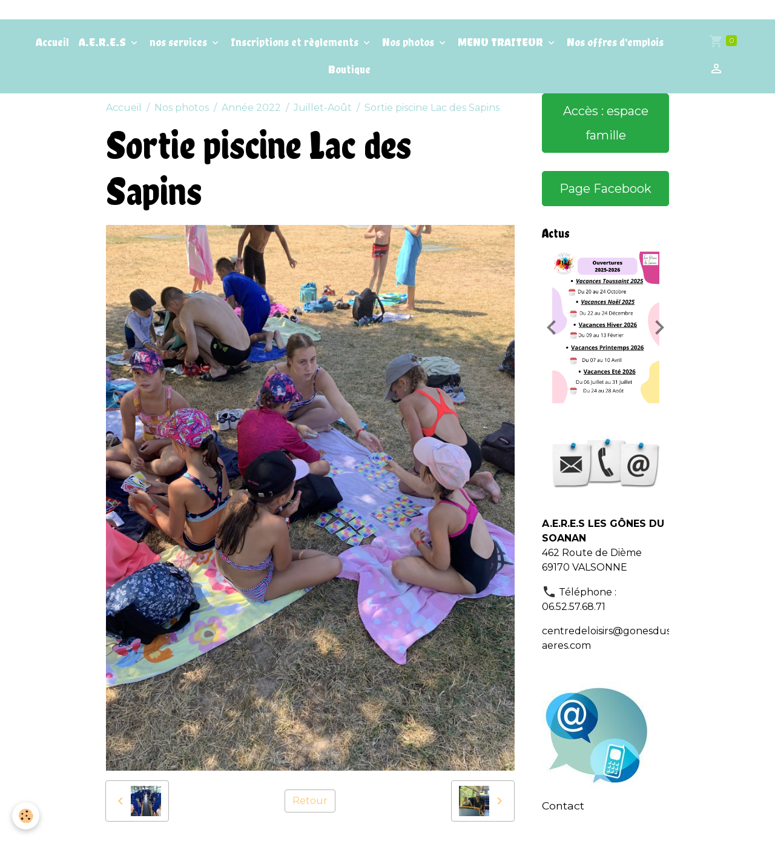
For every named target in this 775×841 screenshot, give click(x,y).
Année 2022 (251, 107)
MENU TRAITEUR (502, 42)
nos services (179, 42)
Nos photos (409, 42)
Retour (310, 800)
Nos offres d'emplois (615, 42)
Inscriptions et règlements (296, 42)
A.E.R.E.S (103, 42)
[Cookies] (25, 815)
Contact (563, 805)
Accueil (52, 42)
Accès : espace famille (605, 123)
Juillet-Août (323, 107)
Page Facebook (605, 188)
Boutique (349, 69)
